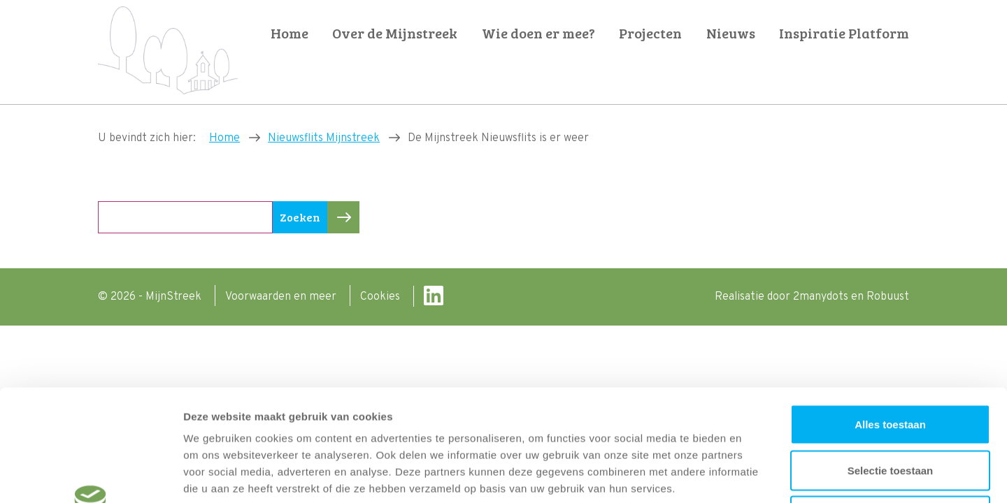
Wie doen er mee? (538, 33)
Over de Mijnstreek (394, 33)
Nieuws (730, 33)
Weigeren (889, 411)
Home (289, 33)
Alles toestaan (890, 320)
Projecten (650, 33)
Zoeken (303, 217)
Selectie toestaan (891, 366)
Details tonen (755, 475)
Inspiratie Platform (844, 33)
